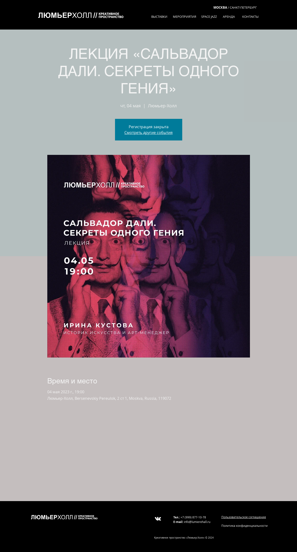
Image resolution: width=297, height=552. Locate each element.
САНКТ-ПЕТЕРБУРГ (243, 7)
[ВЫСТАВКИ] (159, 16)
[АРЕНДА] (229, 16)
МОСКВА (220, 7)
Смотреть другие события (148, 132)
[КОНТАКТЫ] (250, 16)
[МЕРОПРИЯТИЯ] (185, 16)
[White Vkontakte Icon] (158, 518)
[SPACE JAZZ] (209, 16)
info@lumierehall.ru (197, 522)
